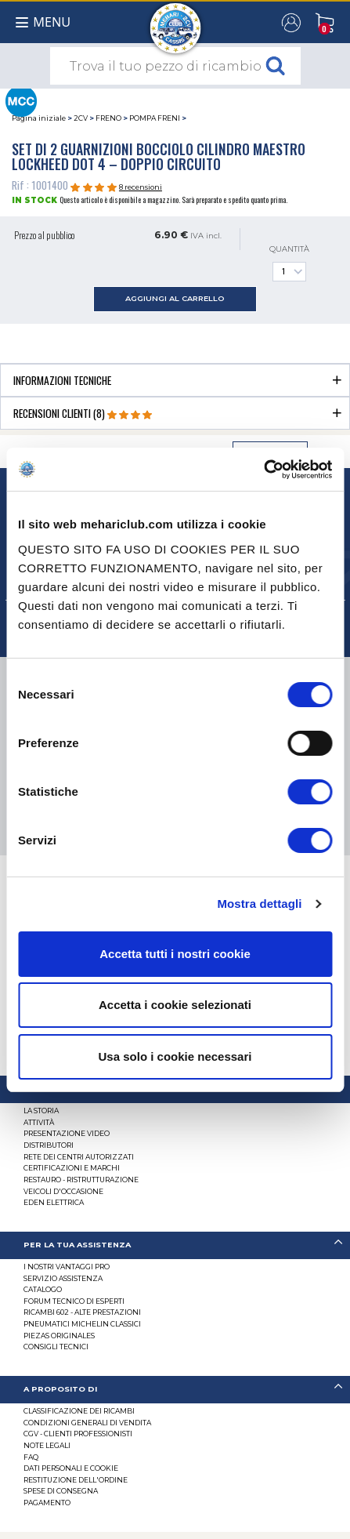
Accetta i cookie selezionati (175, 1004)
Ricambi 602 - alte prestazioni (82, 1312)
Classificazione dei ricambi (79, 1411)
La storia (41, 1110)
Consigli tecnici (55, 1346)
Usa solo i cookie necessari (175, 1056)
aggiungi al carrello (175, 298)
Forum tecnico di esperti (73, 1301)
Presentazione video (66, 1133)
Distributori (48, 1145)
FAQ (30, 1457)
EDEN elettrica (53, 1202)
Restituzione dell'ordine (75, 1479)
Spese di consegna (60, 1490)
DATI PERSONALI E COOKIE (70, 1468)
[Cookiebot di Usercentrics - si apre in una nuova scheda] (263, 469)
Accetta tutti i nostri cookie (175, 953)
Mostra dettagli (259, 903)
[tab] (175, 380)
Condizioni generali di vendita (87, 1422)
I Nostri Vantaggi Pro (66, 1266)
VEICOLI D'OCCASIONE (63, 1191)
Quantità (289, 263)
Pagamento (46, 1502)
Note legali (46, 1445)
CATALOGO (42, 1289)
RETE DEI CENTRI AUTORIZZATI (78, 1156)
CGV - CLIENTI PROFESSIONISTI (77, 1433)
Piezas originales (59, 1335)
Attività (38, 1122)
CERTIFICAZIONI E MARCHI (71, 1167)
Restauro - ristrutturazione (81, 1179)
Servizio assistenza (63, 1278)
